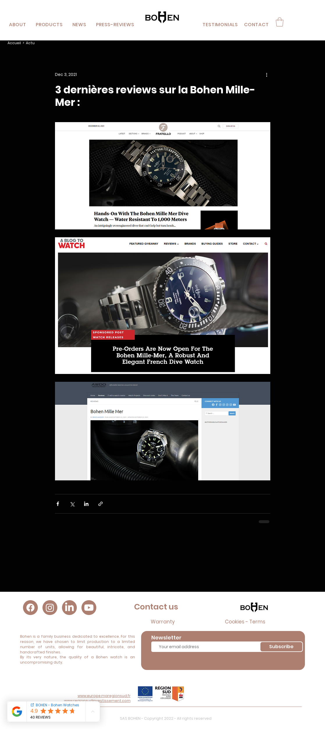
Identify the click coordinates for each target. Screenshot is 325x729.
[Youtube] (89, 607)
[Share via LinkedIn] (86, 504)
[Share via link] (100, 504)
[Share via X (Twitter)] (72, 504)
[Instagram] (50, 607)
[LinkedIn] (69, 607)
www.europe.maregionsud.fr (104, 695)
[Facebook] (30, 607)
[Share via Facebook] (58, 504)
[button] (49, 24)
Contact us (156, 606)
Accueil (14, 42)
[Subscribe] (281, 646)
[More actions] (266, 74)
